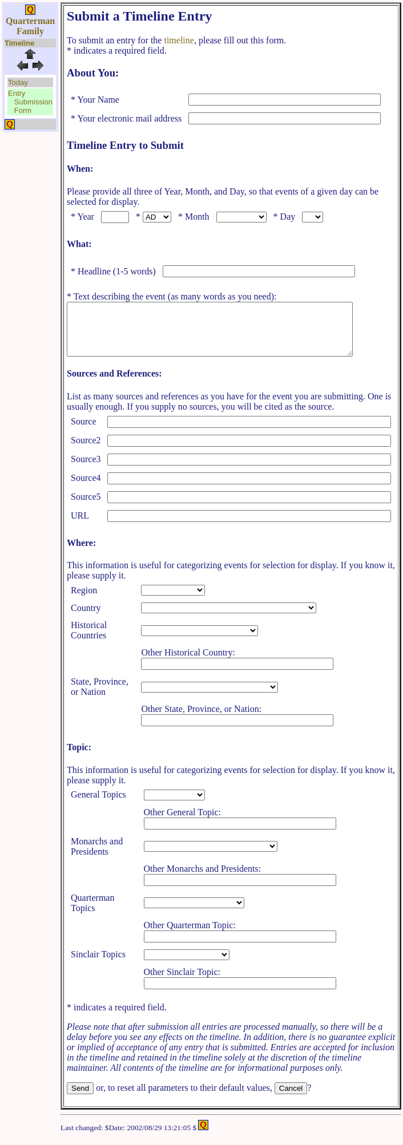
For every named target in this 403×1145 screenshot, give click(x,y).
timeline (179, 40)
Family (30, 31)
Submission (33, 102)
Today (18, 82)
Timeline (20, 43)
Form (22, 110)
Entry (16, 93)
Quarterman (30, 21)
